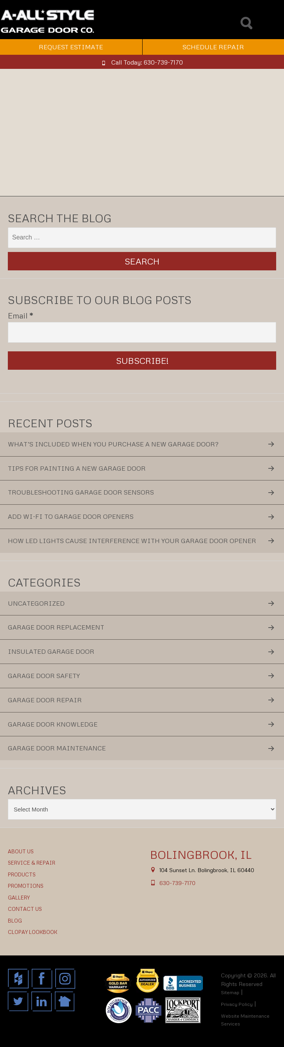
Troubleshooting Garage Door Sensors (81, 492)
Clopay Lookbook (32, 932)
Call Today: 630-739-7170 (147, 62)
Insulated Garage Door (51, 651)
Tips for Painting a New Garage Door (77, 468)
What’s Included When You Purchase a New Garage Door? (113, 444)
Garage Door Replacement (56, 627)
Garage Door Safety (44, 676)
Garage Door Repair (45, 700)
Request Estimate (71, 47)
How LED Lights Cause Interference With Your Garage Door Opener (132, 541)
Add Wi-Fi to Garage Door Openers (71, 516)
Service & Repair (31, 863)
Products (22, 874)
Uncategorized (36, 603)
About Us (21, 851)
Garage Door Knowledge (53, 724)
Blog (15, 920)
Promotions (25, 886)
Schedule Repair (213, 47)
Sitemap (230, 992)
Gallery (19, 897)
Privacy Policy (237, 1004)
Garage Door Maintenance (57, 748)
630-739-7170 (177, 883)
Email (20, 315)
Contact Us (25, 909)
